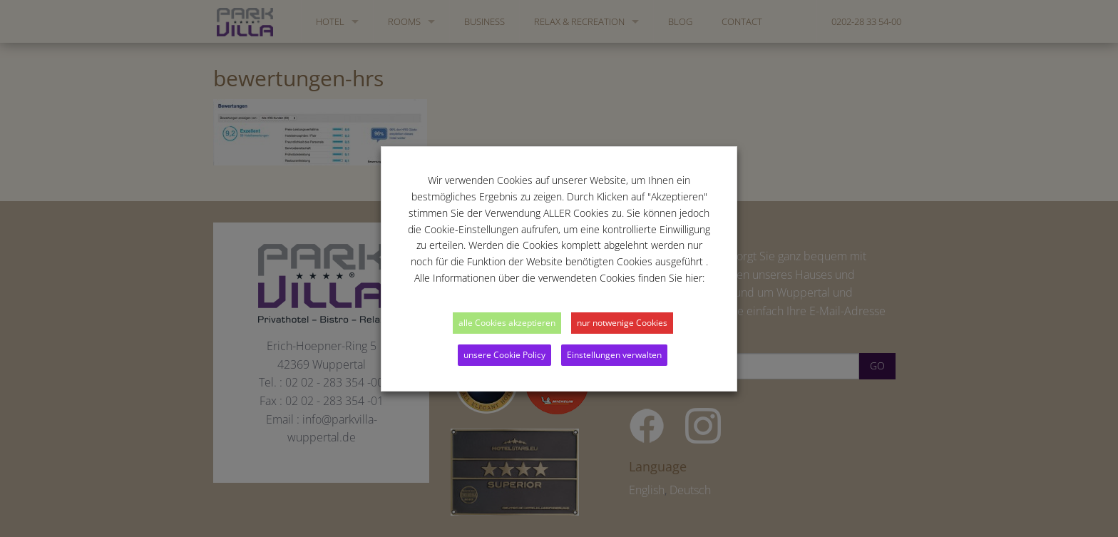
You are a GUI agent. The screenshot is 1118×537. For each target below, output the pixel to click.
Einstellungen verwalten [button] (614, 355)
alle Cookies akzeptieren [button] (506, 323)
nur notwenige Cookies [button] (622, 323)
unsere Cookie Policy (504, 355)
